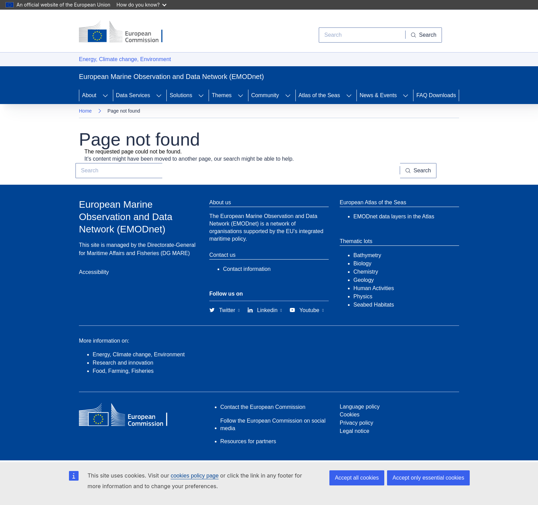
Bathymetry (367, 255)
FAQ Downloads (436, 95)
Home (85, 111)
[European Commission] (126, 32)
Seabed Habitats (373, 305)
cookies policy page (195, 476)
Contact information (247, 269)
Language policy (360, 407)
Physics (362, 296)
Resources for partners (248, 441)
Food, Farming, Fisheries (123, 371)
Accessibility (94, 272)
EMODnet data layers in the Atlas (393, 216)
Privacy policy (356, 423)
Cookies (350, 414)
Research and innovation (123, 363)
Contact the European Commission (262, 407)
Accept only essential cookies (428, 478)
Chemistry (365, 272)
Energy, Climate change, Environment (125, 59)
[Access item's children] (105, 95)
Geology (363, 280)
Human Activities (373, 288)
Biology (362, 263)
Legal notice (354, 431)
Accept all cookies (357, 478)
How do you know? (142, 5)
